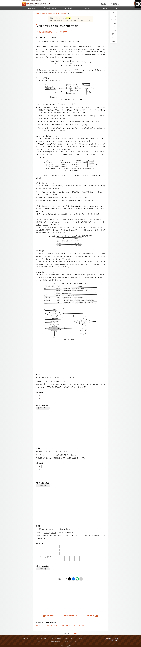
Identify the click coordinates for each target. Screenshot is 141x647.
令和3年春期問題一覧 (70, 616)
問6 (55, 625)
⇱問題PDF (63, 32)
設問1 (113, 34)
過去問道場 (68, 8)
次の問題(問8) (91, 616)
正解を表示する (43, 408)
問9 (67, 625)
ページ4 (113, 27)
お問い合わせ (68, 638)
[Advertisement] (70, 356)
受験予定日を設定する (111, 4)
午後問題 (63, 13)
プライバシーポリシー (43, 638)
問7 (59, 625)
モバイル (74, 633)
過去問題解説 (31, 8)
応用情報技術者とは (50, 8)
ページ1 (113, 16)
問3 (44, 625)
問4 (48, 625)
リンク (39, 641)
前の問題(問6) (49, 616)
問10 (71, 625)
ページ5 (113, 30)
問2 (40, 625)
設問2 (113, 37)
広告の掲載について (56, 641)
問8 (63, 625)
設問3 (113, 41)
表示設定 (81, 638)
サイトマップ (26, 641)
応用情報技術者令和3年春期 (50, 13)
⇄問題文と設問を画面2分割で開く (47, 32)
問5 (52, 625)
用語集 (105, 8)
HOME (38, 13)
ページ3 (113, 23)
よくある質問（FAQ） (70, 641)
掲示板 (87, 8)
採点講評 (81, 625)
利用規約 (25, 638)
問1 (37, 625)
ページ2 (113, 19)
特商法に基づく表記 (56, 638)
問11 (75, 625)
